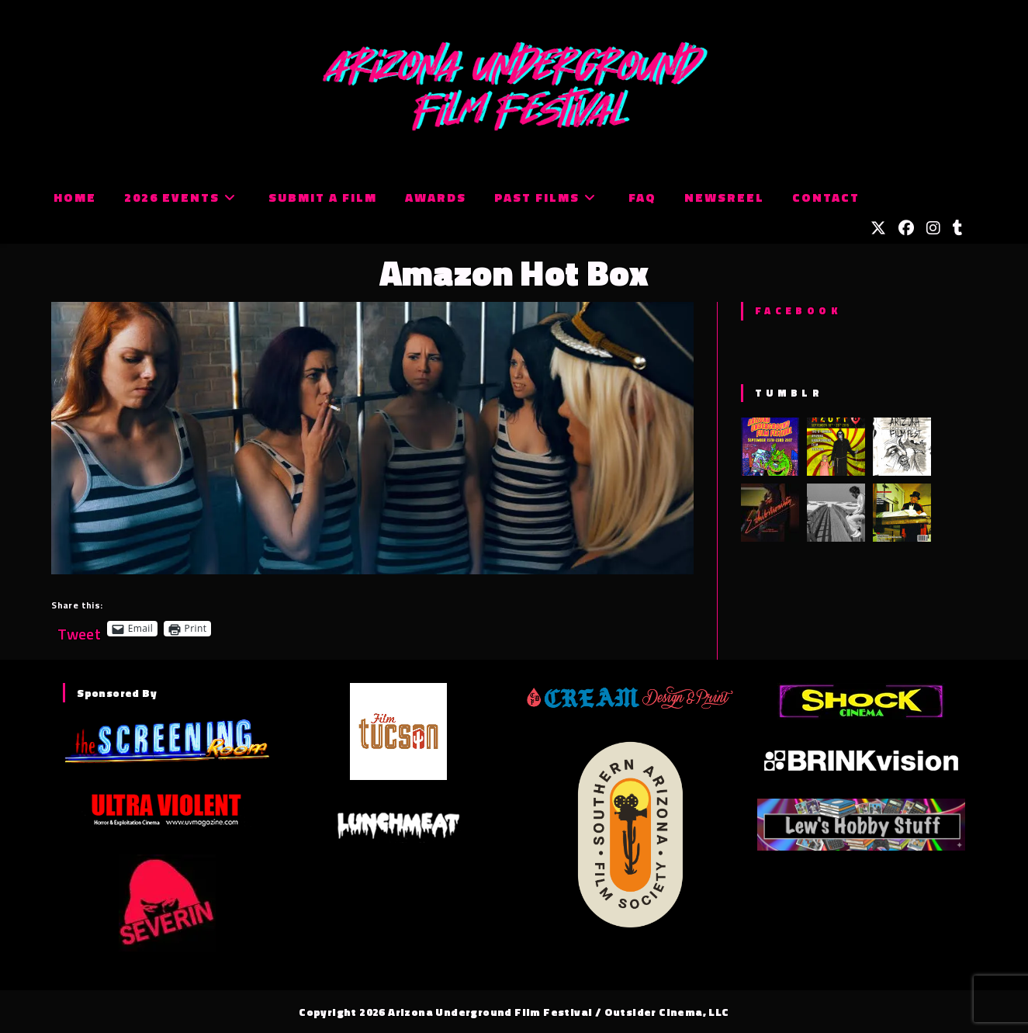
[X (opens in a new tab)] (878, 228)
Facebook (798, 310)
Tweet (79, 628)
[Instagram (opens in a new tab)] (933, 228)
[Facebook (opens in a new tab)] (906, 228)
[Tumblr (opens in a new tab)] (958, 228)
